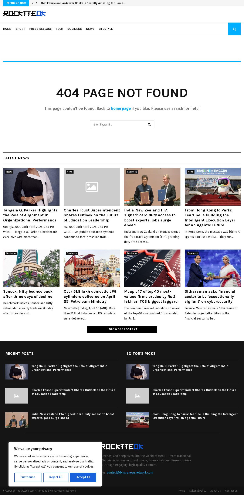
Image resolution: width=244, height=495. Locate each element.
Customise (27, 477)
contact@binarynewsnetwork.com (130, 472)
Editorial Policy (197, 490)
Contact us (231, 490)
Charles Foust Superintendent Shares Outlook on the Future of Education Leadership (92, 215)
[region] (55, 464)
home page (121, 108)
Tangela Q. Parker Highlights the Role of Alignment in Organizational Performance (30, 215)
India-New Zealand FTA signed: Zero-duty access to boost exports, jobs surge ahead (150, 217)
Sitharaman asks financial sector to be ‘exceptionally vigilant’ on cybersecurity (210, 296)
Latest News (16, 158)
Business (74, 29)
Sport (20, 29)
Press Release (40, 29)
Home (7, 29)
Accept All (83, 477)
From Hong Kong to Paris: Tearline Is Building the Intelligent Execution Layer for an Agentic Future (210, 217)
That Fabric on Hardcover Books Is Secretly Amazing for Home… (83, 3)
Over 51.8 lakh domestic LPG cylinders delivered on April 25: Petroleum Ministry (90, 296)
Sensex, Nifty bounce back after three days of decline (27, 294)
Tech (59, 29)
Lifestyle (106, 29)
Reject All (55, 477)
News (90, 29)
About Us (215, 490)
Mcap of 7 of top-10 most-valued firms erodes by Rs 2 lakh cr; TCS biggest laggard (151, 296)
